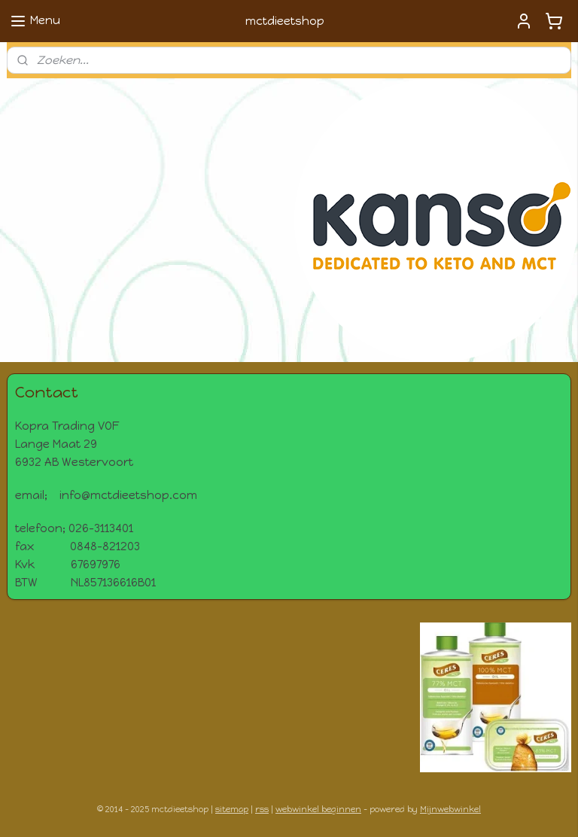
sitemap (231, 809)
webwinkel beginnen (318, 809)
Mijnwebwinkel (450, 809)
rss (262, 809)
